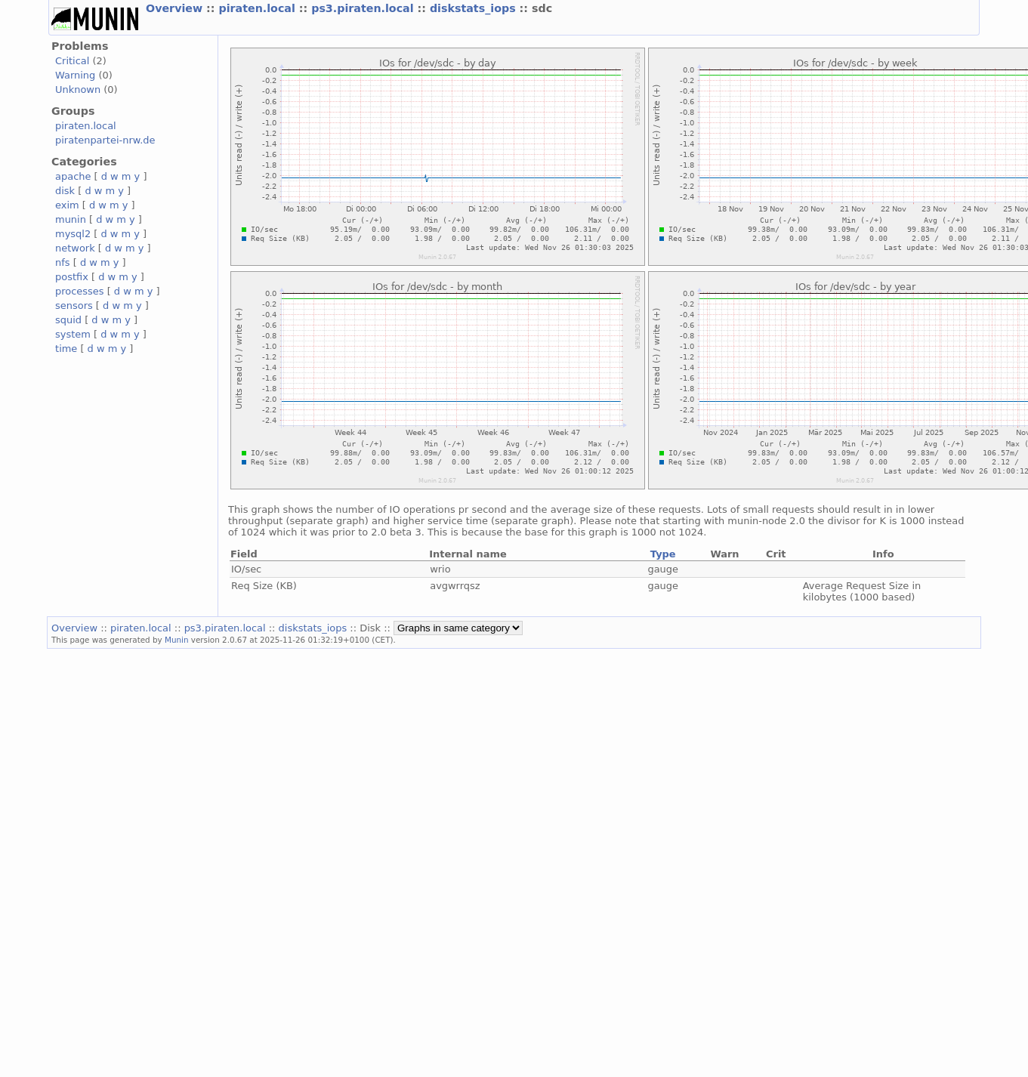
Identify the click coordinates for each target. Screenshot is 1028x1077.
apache (73, 176)
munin (70, 219)
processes (79, 291)
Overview (176, 8)
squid (68, 320)
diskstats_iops (475, 8)
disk (65, 190)
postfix (71, 276)
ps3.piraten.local (364, 8)
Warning (75, 75)
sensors (74, 305)
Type (663, 554)
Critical (72, 60)
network (75, 248)
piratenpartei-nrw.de (105, 140)
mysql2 (73, 233)
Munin (177, 639)
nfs (62, 262)
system (73, 334)
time (66, 348)
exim (67, 205)
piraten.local (258, 8)
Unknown (77, 89)
